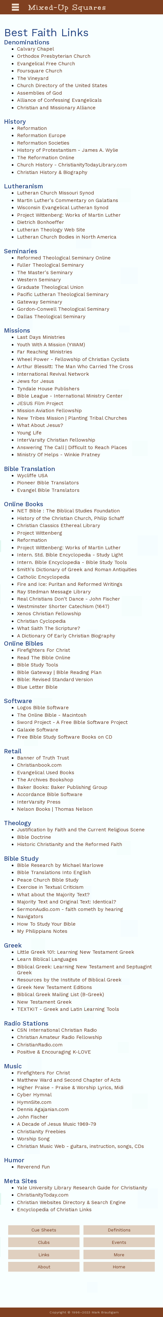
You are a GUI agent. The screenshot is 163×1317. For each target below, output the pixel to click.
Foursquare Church (39, 71)
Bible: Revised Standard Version (55, 679)
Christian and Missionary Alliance (56, 108)
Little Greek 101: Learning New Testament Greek (75, 952)
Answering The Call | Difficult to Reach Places (72, 447)
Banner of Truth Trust (43, 758)
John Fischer (32, 1117)
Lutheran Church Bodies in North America (67, 237)
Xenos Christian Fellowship (49, 614)
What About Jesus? (40, 425)
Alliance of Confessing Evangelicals (59, 100)
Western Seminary (39, 280)
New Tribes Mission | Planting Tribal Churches (72, 418)
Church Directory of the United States (62, 85)
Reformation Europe (41, 135)
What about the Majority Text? (53, 895)
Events (119, 1242)
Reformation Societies (43, 143)
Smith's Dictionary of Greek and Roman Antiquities (77, 569)
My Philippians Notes (42, 931)
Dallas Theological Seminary (51, 317)
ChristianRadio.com (40, 1045)
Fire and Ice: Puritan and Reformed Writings (69, 584)
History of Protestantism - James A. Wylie (67, 150)
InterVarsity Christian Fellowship (56, 440)
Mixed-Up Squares (67, 7)
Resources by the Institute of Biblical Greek (69, 980)
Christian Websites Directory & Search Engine (71, 1202)
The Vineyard (32, 78)
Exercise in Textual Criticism (50, 887)
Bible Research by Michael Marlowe (60, 865)
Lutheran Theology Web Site (51, 230)
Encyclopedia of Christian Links (54, 1210)
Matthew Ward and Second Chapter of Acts (69, 1080)
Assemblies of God (39, 93)
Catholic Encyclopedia (43, 577)
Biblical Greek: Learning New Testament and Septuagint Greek (84, 970)
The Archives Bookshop (45, 780)
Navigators (30, 916)
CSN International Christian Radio (57, 1030)
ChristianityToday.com (42, 1195)
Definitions (119, 1229)
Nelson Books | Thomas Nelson (55, 809)
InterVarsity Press (39, 802)
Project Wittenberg (39, 533)
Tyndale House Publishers (48, 389)
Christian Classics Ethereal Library (58, 525)
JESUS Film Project (40, 403)
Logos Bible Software (43, 708)
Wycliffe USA (32, 475)
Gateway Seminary (39, 302)
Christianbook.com (39, 765)
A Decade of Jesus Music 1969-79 (56, 1124)
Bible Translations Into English (54, 872)
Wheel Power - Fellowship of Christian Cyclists (73, 359)
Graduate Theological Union (50, 287)
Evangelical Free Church (46, 64)
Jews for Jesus (35, 381)
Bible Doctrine (34, 837)
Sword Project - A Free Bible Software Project (72, 722)
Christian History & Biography (52, 172)
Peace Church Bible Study (48, 880)
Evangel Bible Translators (48, 490)
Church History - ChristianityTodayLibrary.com (72, 165)
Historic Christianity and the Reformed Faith (69, 844)
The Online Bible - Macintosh (51, 715)
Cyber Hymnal (34, 1095)
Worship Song (33, 1139)
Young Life (29, 433)
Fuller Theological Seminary (50, 265)
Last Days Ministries (41, 337)
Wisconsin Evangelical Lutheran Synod (62, 208)
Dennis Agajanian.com (43, 1109)
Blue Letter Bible (37, 687)
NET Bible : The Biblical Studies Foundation (68, 511)
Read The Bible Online (43, 658)
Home (119, 1266)
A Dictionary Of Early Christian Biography (66, 636)
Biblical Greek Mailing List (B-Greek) (60, 994)
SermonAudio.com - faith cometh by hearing (70, 909)
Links (43, 1254)
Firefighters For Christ (43, 650)
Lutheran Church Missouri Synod (55, 193)
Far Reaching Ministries (44, 352)
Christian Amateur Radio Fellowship (59, 1037)
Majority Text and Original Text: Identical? (66, 902)
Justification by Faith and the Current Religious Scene (81, 830)
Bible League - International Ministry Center (70, 396)
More (119, 1254)
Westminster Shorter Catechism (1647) (63, 606)
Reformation (32, 128)
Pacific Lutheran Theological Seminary (63, 294)
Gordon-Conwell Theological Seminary (63, 309)
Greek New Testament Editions (54, 987)
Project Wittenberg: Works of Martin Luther (69, 215)
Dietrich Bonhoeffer (40, 222)
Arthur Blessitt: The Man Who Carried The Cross (75, 366)
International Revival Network (53, 374)
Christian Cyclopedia (41, 621)
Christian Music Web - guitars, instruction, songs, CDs (80, 1146)
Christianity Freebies (41, 1132)
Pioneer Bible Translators (48, 483)
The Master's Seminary (45, 272)
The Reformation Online (45, 158)
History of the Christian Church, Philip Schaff (70, 518)
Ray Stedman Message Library (54, 592)
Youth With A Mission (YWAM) (51, 345)
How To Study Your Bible (46, 924)
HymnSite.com (34, 1102)
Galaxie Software (37, 730)
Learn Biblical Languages (47, 959)
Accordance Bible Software (49, 794)
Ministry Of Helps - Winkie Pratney (58, 455)
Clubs (44, 1242)
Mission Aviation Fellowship (49, 411)
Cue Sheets (43, 1229)
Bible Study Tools (37, 665)
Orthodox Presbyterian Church (53, 56)
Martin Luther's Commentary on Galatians (67, 200)
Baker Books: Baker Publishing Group (62, 787)
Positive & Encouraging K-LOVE (54, 1052)
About (44, 1266)
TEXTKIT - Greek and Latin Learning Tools (68, 1009)
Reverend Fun (33, 1167)
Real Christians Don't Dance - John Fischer (68, 599)
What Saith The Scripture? (48, 628)
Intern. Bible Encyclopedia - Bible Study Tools (72, 562)
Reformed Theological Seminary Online (64, 258)
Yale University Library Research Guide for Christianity (82, 1188)
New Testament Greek (44, 1002)
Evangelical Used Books (45, 773)
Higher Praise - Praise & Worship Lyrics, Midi (70, 1087)
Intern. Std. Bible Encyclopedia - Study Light (70, 555)
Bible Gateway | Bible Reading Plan (59, 672)
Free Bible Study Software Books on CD (64, 737)
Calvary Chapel (35, 49)
